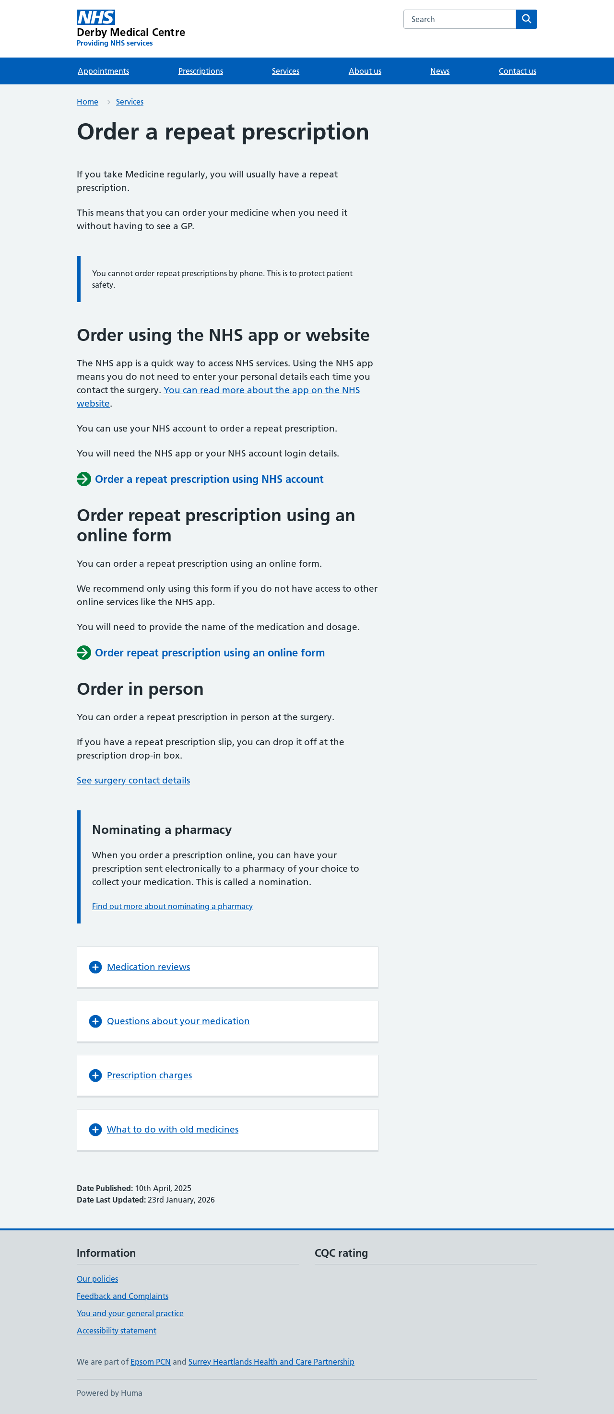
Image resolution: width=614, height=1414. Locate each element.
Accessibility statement (116, 1330)
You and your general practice (130, 1313)
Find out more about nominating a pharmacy (172, 906)
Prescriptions (200, 71)
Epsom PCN (150, 1362)
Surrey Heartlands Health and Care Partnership (271, 1362)
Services (285, 71)
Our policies (97, 1279)
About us (365, 71)
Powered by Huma (109, 1393)
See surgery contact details (133, 780)
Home (87, 101)
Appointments (103, 71)
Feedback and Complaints (122, 1296)
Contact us (517, 71)
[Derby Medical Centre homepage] (131, 29)
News (439, 71)
